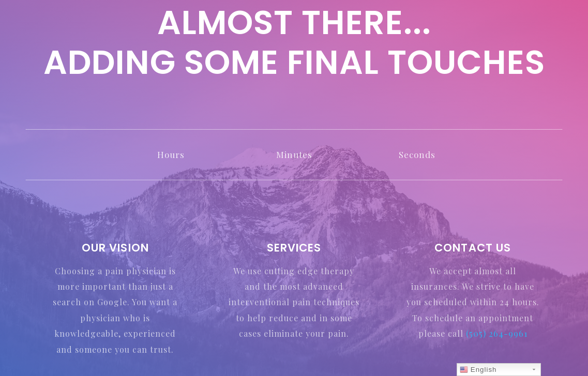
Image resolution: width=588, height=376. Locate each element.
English (478, 370)
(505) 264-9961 (496, 333)
